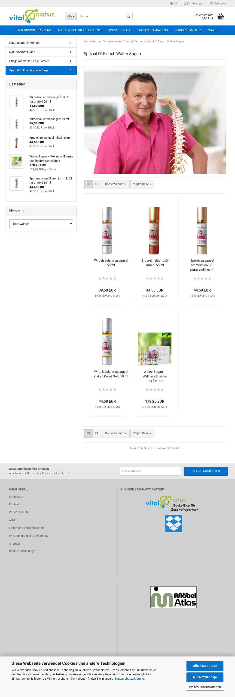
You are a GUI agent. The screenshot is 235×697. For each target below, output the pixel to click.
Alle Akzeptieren (205, 666)
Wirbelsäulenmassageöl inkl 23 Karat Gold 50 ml (111, 374)
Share (212, 30)
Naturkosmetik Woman (24, 42)
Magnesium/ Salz (188, 30)
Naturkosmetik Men (22, 52)
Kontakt (14, 504)
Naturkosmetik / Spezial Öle (80, 30)
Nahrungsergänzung (34, 30)
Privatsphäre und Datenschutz (28, 535)
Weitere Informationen (205, 687)
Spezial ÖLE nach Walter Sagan (29, 70)
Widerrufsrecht (19, 512)
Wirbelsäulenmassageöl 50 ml (111, 263)
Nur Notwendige (205, 677)
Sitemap (14, 543)
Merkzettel (218, 3)
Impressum (16, 496)
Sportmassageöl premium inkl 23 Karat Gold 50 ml (202, 265)
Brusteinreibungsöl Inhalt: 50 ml (154, 263)
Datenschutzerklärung (129, 678)
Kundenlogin (193, 3)
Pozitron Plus (120, 30)
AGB (12, 520)
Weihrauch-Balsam (153, 30)
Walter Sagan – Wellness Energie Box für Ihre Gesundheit (155, 376)
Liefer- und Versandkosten (26, 528)
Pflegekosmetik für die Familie (29, 61)
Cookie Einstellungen (22, 551)
